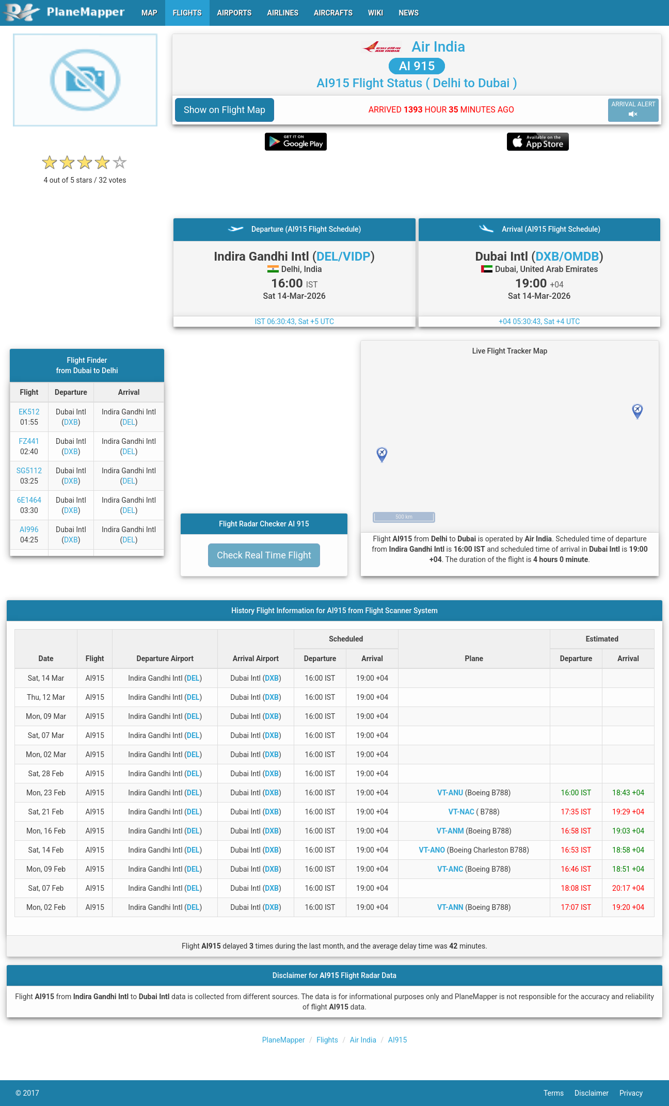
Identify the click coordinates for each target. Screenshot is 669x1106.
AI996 (29, 529)
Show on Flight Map (224, 109)
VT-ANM (450, 831)
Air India (438, 46)
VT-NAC (461, 812)
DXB (71, 422)
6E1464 (29, 500)
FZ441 (29, 441)
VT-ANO (432, 850)
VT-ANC (450, 869)
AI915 (397, 1040)
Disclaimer (597, 1093)
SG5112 (29, 471)
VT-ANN (450, 907)
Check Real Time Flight (264, 555)
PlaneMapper (283, 1040)
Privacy (636, 1093)
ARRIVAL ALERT (633, 110)
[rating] (85, 174)
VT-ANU (450, 793)
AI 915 (417, 66)
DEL (128, 422)
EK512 (29, 412)
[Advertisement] (417, 184)
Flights (327, 1040)
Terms (559, 1093)
